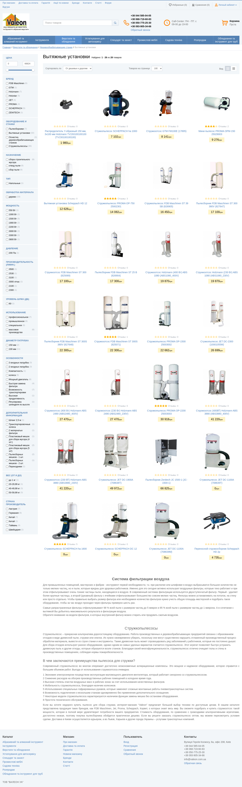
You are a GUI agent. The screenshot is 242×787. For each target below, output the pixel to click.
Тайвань (13, 525)
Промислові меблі (13, 761)
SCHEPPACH (15, 108)
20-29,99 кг (14, 484)
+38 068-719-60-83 (141, 19)
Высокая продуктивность (17, 397)
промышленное (16, 321)
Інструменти (9, 746)
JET (11, 100)
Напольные (14, 183)
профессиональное (18, 317)
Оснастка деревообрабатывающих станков (21, 140)
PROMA (13, 104)
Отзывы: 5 (72, 544)
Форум (108, 3)
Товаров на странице (139, 68)
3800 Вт (13, 239)
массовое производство (16, 331)
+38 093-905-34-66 (141, 26)
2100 (11, 286)
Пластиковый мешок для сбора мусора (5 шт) (19, 448)
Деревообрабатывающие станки (56, 47)
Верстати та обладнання (25, 47)
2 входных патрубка (19, 367)
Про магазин (9, 3)
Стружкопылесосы (18, 146)
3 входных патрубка (19, 362)
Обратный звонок (140, 30)
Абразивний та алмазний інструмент (23, 742)
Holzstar (13, 96)
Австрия (13, 509)
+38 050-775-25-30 (141, 22)
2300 (11, 290)
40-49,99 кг (14, 488)
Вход (126, 742)
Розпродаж (9, 769)
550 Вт (12, 210)
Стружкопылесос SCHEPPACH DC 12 (116, 548)
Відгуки (6, 7)
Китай (12, 517)
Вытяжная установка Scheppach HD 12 (65, 203)
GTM (11, 87)
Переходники (15, 466)
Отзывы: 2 (223, 126)
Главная (7, 47)
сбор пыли (14, 170)
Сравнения (130, 749)
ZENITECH (14, 112)
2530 (11, 273)
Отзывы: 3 (122, 199)
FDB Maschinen (16, 83)
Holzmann (14, 92)
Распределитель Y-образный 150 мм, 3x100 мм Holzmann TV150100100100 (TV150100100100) (65, 134)
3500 (11, 269)
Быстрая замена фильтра (17, 385)
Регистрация (131, 746)
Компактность (16, 371)
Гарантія (45, 3)
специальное (15, 325)
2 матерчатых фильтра (16, 431)
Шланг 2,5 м (15, 420)
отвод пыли (14, 165)
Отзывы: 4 (173, 406)
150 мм (12, 345)
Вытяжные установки (19, 133)
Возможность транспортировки (17, 391)
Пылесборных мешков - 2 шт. (16, 461)
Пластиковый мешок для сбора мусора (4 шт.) (19, 439)
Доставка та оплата (28, 3)
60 (10, 303)
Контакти (87, 3)
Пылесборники (16, 129)
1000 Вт (13, 214)
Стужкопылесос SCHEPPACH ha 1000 (116, 131)
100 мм (12, 349)
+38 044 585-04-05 (141, 15)
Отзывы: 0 (72, 126)
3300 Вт (13, 235)
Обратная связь (193, 763)
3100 (11, 277)
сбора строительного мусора (19, 160)
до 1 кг (12, 480)
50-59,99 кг (14, 492)
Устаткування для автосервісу (19, 754)
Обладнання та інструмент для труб (23, 773)
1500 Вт (13, 219)
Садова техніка (11, 765)
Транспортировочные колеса (19, 425)
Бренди (75, 3)
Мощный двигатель (18, 379)
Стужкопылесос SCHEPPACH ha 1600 (65, 548)
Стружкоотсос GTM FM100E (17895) (166, 131)
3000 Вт (13, 231)
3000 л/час (14, 282)
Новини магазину (72, 754)
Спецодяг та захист (13, 758)
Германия (13, 513)
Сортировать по (53, 68)
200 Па (12, 253)
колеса (12, 375)
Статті (98, 3)
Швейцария (14, 530)
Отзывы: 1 (122, 337)
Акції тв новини (61, 3)
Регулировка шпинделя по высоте (19, 403)
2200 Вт (13, 227)
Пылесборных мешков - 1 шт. (16, 455)
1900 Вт (13, 223)
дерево (12, 197)
